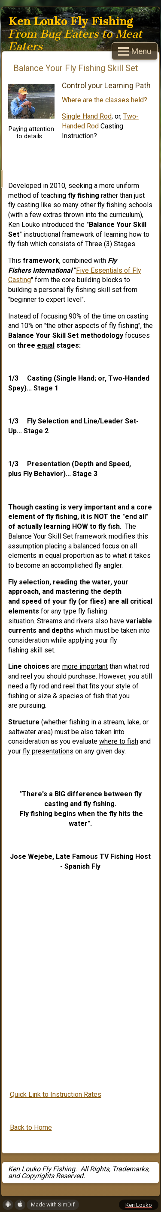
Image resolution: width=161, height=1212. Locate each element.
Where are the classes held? (104, 100)
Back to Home (31, 1127)
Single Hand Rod (87, 116)
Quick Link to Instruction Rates (55, 1094)
